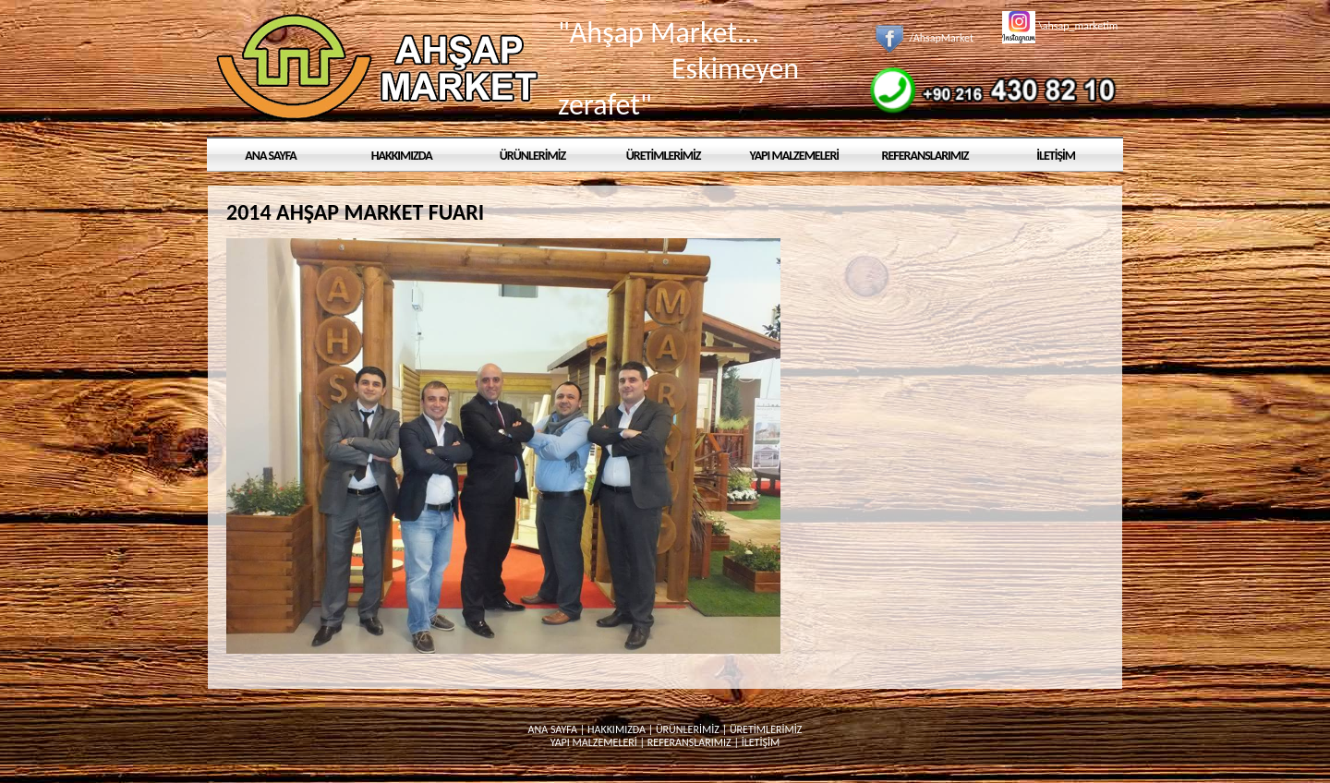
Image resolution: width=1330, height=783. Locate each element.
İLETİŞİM (1055, 155)
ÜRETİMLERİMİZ (663, 155)
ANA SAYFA (270, 155)
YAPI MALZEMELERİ (795, 155)
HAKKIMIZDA (401, 155)
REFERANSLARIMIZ (925, 155)
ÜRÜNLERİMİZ (532, 155)
